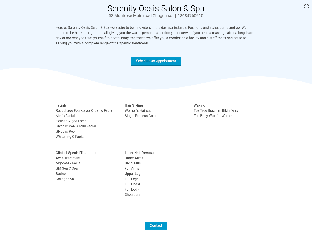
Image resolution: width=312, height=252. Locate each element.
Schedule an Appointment (156, 61)
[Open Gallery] (306, 6)
